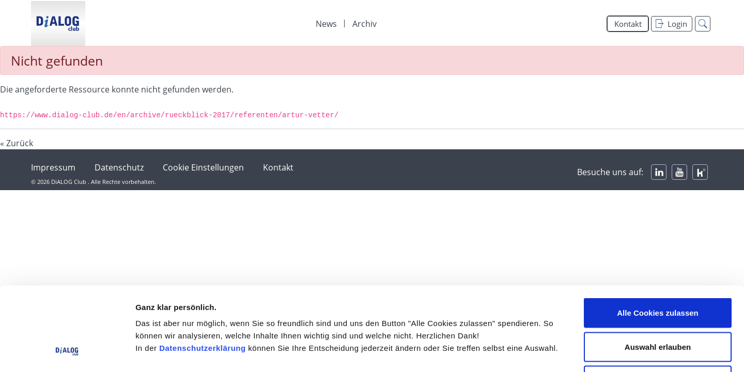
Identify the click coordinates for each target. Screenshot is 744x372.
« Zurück (16, 143)
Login (671, 24)
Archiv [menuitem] (364, 23)
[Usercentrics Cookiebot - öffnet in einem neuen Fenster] (67, 352)
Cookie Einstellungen (203, 167)
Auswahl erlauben (658, 270)
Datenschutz (119, 167)
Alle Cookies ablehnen (657, 304)
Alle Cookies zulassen (658, 236)
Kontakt (628, 24)
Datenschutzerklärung (202, 271)
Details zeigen (549, 351)
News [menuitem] (326, 23)
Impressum (53, 167)
